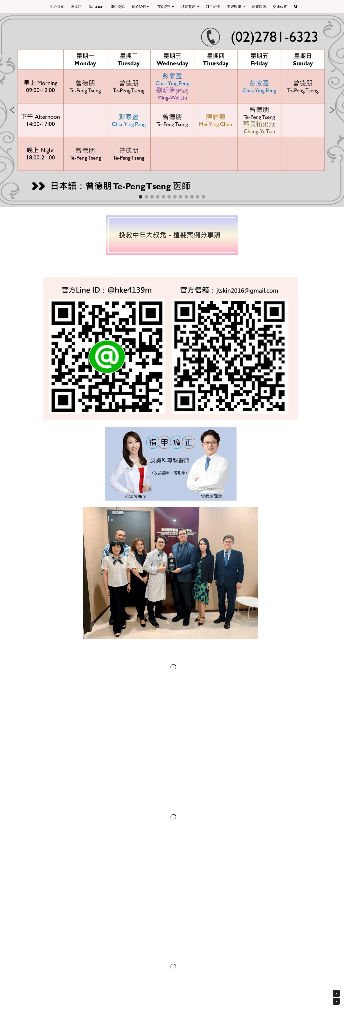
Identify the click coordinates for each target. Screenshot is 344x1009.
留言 (49, 873)
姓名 (49, 836)
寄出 (85, 905)
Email (51, 848)
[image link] (172, 234)
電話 (49, 860)
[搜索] (295, 6)
